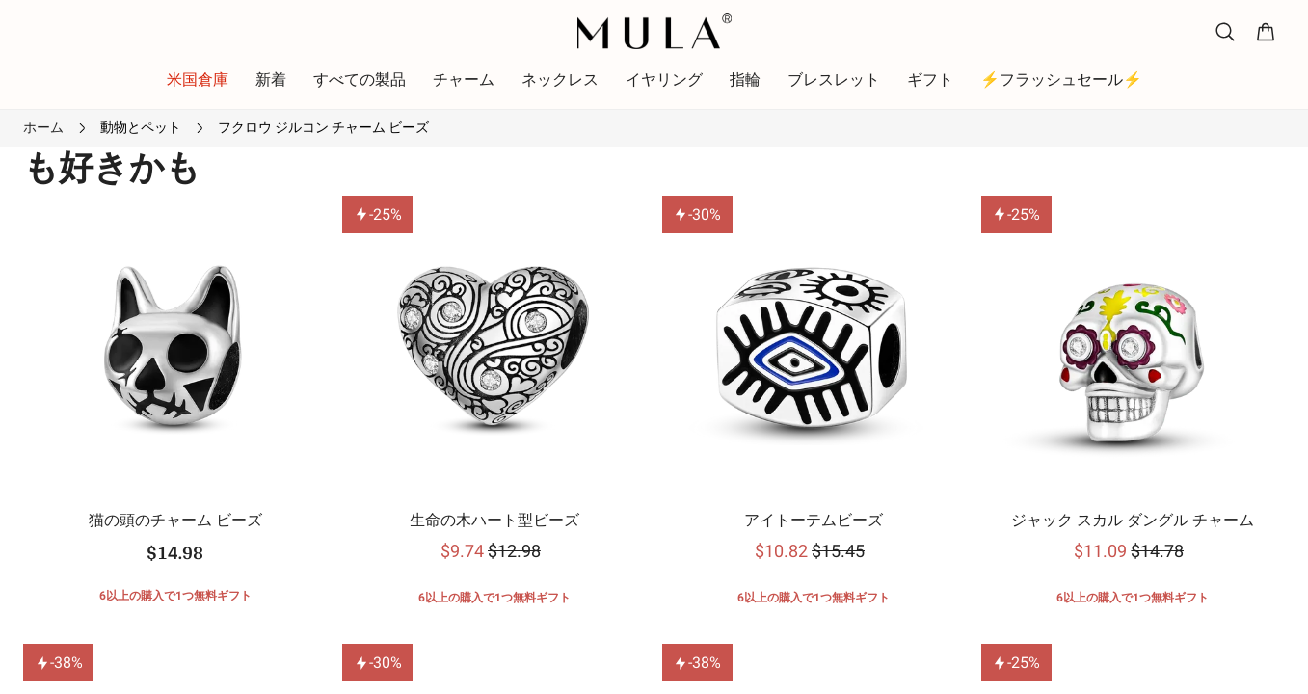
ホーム (43, 127)
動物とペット (140, 127)
